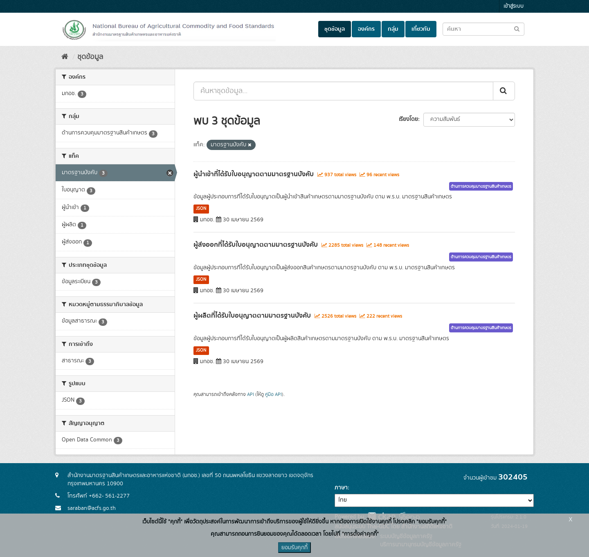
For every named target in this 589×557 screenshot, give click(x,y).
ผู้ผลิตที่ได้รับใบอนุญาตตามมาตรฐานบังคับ (252, 315)
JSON (201, 208)
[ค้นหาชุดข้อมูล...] (343, 91)
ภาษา (341, 488)
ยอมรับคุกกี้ (294, 547)
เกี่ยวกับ (420, 29)
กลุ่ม (393, 29)
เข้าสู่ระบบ (514, 6)
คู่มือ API (273, 394)
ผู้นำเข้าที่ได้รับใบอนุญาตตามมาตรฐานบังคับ (253, 174)
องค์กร (366, 29)
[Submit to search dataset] (516, 28)
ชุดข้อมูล (334, 29)
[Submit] (504, 91)
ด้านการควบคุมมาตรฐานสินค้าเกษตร (481, 186)
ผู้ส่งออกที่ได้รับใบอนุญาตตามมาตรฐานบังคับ (255, 244)
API (250, 394)
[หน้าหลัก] (64, 57)
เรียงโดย (408, 119)
